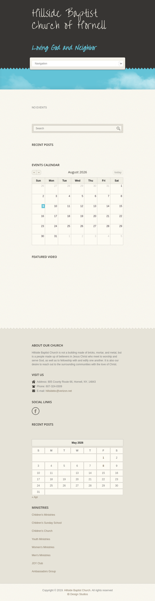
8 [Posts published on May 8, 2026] (103, 465)
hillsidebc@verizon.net (59, 390)
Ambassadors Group (44, 571)
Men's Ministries (41, 555)
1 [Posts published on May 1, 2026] (103, 457)
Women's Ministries (43, 547)
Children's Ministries (43, 514)
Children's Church (42, 530)
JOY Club (37, 563)
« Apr (35, 497)
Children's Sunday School (47, 522)
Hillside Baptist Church (77, 590)
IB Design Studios (77, 594)
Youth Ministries (41, 539)
